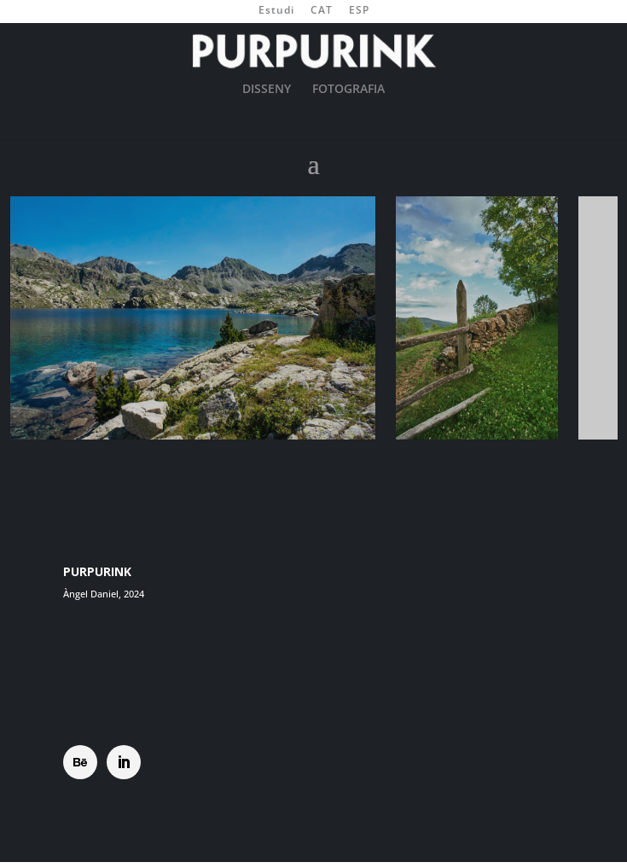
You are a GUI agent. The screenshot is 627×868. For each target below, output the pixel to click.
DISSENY (266, 89)
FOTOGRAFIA (348, 89)
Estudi (276, 11)
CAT (322, 11)
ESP (359, 11)
